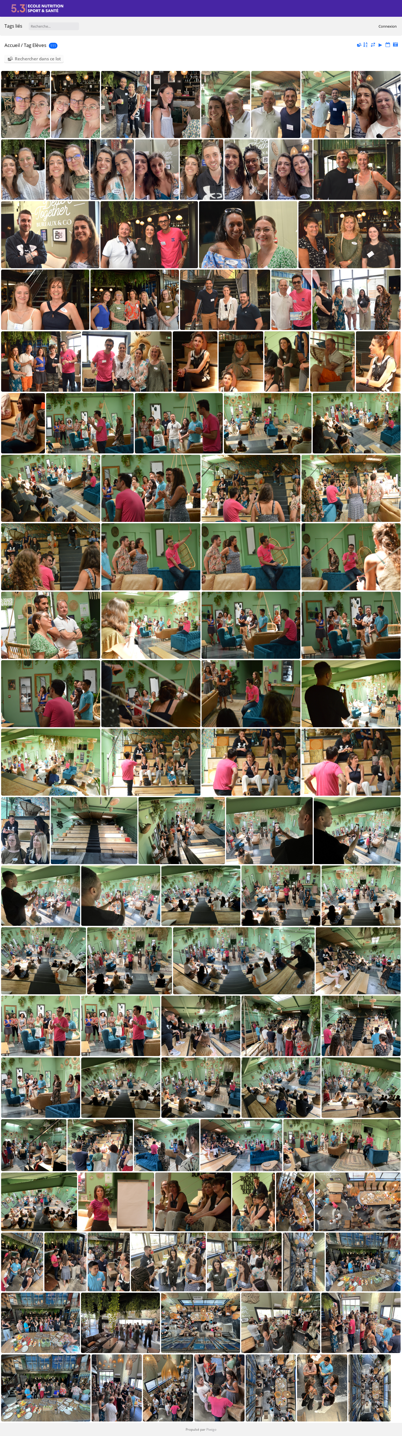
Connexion (388, 26)
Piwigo (211, 1429)
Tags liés (13, 26)
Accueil (12, 45)
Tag (27, 45)
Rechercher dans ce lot (38, 58)
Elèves (39, 45)
